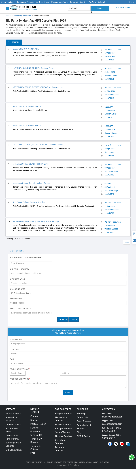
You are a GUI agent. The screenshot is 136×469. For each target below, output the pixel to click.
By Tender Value (17, 279)
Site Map (81, 413)
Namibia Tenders (63, 436)
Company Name (17, 339)
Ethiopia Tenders (63, 428)
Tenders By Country (78, 2)
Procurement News (59, 2)
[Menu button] (8, 8)
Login (131, 2)
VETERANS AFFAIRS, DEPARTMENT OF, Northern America (38, 87)
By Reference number (20, 309)
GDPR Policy (83, 436)
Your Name (15, 349)
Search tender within (25, 257)
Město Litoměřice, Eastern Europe (27, 106)
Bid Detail (104, 462)
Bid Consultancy (14, 450)
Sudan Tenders (62, 432)
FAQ (32, 453)
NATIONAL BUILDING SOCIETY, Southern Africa (33, 68)
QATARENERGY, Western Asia (26, 49)
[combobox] (68, 273)
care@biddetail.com (112, 424)
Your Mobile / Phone (20, 369)
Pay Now (92, 2)
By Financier (16, 299)
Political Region (38, 424)
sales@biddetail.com (112, 416)
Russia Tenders (63, 424)
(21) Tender (14, 42)
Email (12, 359)
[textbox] (68, 273)
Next (127, 242)
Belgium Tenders (63, 413)
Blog (79, 432)
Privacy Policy (74, 465)
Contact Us (82, 417)
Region (34, 420)
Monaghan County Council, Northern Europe (31, 164)
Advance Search (123, 7)
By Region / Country (19, 269)
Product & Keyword (20, 379)
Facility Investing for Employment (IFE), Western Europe (36, 221)
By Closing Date (17, 289)
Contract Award (42, 2)
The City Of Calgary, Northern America (29, 202)
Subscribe (102, 2)
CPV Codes (36, 435)
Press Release (84, 421)
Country (34, 416)
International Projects (25, 2)
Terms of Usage (62, 465)
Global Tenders (7, 2)
